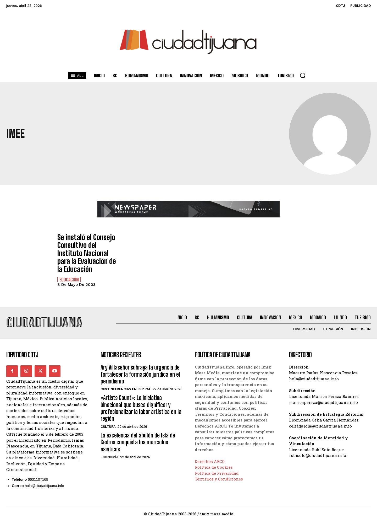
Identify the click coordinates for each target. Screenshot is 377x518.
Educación (69, 274)
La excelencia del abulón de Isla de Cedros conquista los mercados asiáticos (138, 438)
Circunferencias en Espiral (126, 386)
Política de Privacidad (217, 469)
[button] (302, 75)
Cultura (108, 423)
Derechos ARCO (210, 458)
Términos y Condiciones (219, 475)
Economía (109, 454)
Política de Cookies (214, 464)
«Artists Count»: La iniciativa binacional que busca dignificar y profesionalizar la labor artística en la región (141, 405)
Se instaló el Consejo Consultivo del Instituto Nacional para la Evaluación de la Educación (86, 250)
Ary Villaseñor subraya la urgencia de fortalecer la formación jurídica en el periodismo (140, 370)
